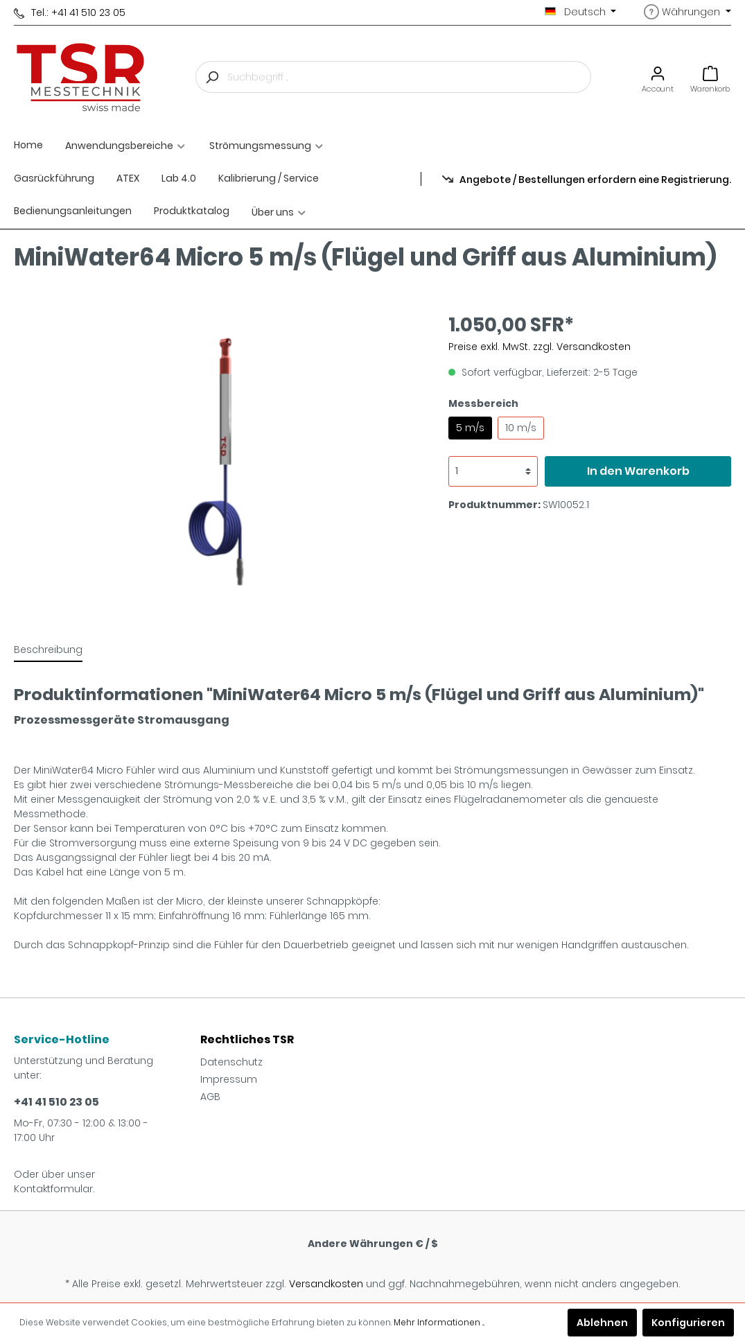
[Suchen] (211, 77)
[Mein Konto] (657, 77)
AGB (210, 1097)
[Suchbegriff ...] (409, 77)
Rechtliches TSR (247, 1039)
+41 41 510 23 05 (56, 1102)
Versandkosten (326, 1284)
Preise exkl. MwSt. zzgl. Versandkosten (539, 347)
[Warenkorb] (710, 77)
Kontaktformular (53, 1189)
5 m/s (470, 428)
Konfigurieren (688, 1323)
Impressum (228, 1079)
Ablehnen (602, 1323)
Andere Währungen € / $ (373, 1243)
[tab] (48, 649)
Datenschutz (231, 1062)
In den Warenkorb (638, 471)
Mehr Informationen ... (439, 1322)
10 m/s (520, 428)
